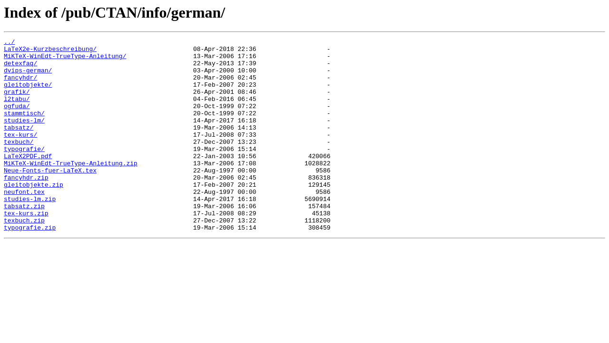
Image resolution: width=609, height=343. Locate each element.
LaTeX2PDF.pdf (28, 180)
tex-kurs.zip (26, 248)
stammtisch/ (24, 128)
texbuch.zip (24, 257)
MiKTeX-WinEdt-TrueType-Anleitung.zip (71, 188)
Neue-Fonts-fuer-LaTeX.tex (50, 197)
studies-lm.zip (30, 231)
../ (9, 43)
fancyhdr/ (20, 85)
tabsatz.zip (24, 240)
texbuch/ (18, 163)
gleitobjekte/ (28, 94)
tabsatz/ (18, 145)
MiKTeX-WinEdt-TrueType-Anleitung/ (65, 60)
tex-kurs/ (20, 154)
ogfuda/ (17, 120)
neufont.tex (24, 223)
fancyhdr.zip (26, 206)
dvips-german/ (28, 77)
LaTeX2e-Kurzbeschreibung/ (50, 51)
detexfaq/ (20, 68)
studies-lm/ (24, 137)
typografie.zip (30, 266)
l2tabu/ (17, 111)
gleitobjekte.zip (33, 214)
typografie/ (24, 171)
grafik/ (17, 103)
